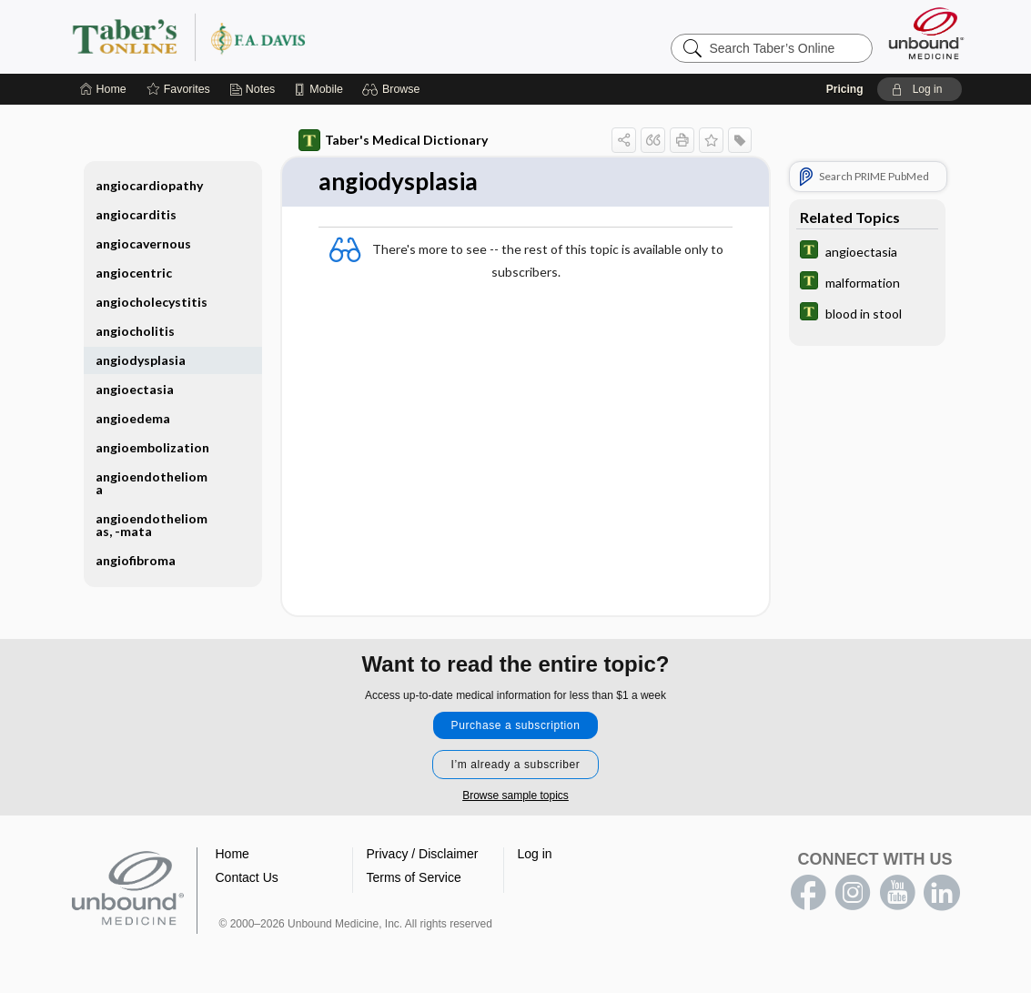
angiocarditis (136, 214)
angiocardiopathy (149, 185)
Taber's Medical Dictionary (393, 140)
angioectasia (135, 389)
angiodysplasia (141, 360)
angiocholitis (135, 331)
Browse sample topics (515, 795)
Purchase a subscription (516, 725)
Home (232, 853)
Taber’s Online (297, 36)
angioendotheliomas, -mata (151, 525)
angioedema (133, 418)
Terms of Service (414, 877)
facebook (808, 893)
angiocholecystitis (151, 301)
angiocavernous (143, 243)
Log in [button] (535, 853)
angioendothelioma (151, 483)
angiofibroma (136, 560)
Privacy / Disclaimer (423, 853)
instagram (852, 893)
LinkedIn (942, 893)
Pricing (845, 89)
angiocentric (134, 272)
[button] (393, 89)
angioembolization (152, 447)
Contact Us (247, 877)
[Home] (103, 89)
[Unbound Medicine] (926, 33)
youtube (897, 893)
